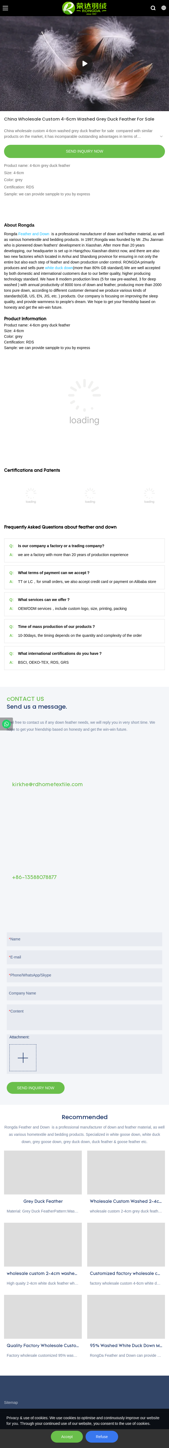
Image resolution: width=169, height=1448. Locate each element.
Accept (67, 1437)
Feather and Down (33, 234)
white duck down (59, 268)
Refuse (102, 1437)
